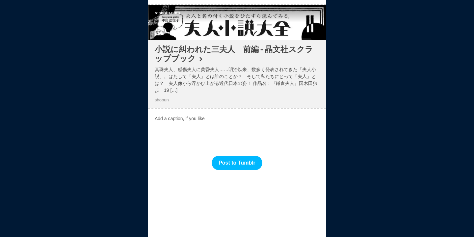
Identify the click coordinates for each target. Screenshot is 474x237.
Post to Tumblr (237, 163)
